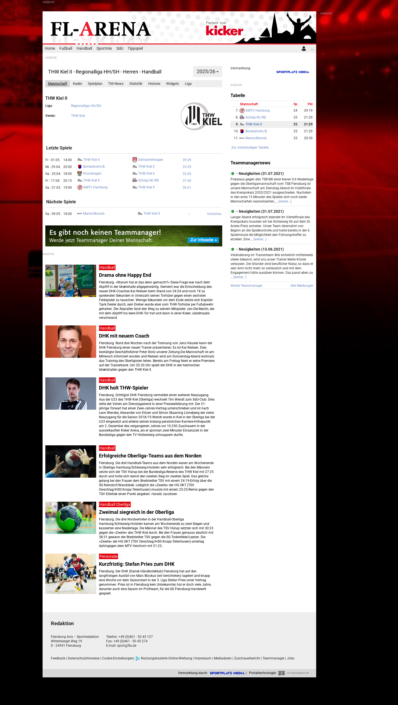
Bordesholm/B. (91, 167)
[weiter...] (285, 201)
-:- (189, 214)
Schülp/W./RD (145, 180)
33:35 (187, 167)
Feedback (58, 658)
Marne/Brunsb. (91, 213)
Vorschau (214, 214)
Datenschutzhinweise (84, 658)
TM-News (116, 83)
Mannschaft (57, 83)
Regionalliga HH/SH (86, 106)
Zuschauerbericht (247, 658)
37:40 (187, 181)
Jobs (290, 658)
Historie (154, 83)
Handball (84, 48)
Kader (77, 83)
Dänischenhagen (147, 160)
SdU (119, 48)
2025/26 (208, 71)
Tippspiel (135, 48)
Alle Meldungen (301, 286)
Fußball (65, 48)
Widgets (172, 83)
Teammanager (273, 658)
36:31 (187, 188)
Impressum (203, 658)
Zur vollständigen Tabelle (250, 147)
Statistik (135, 83)
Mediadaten (223, 658)
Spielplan (95, 83)
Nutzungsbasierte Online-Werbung (164, 658)
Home (50, 48)
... (312, 48)
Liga (188, 83)
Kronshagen (89, 173)
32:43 (187, 174)
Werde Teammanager (247, 286)
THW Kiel (78, 116)
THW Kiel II (88, 160)
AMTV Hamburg (92, 187)
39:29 (187, 160)
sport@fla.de (126, 646)
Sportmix (104, 48)
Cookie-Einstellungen (117, 658)
